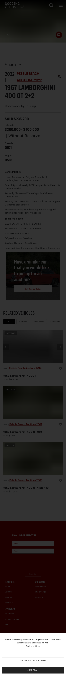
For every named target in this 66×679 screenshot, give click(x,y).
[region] (33, 656)
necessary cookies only (33, 661)
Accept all (33, 670)
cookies (15, 639)
